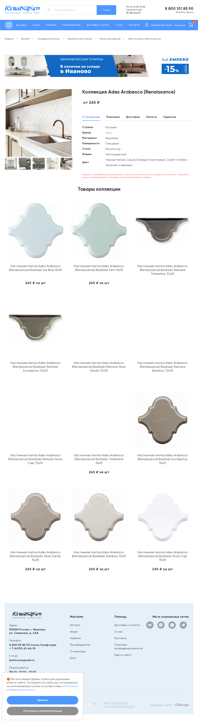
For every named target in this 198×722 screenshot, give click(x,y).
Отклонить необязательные (42, 711)
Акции (36, 25)
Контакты (134, 25)
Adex (109, 132)
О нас (119, 25)
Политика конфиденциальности (128, 646)
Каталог (75, 625)
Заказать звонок (184, 12)
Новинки (51, 25)
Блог (73, 658)
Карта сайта (122, 654)
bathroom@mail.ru (22, 660)
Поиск (106, 9)
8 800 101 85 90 (179, 8)
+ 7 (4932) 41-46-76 (22, 648)
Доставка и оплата (98, 25)
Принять (42, 700)
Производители (71, 25)
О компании (78, 651)
